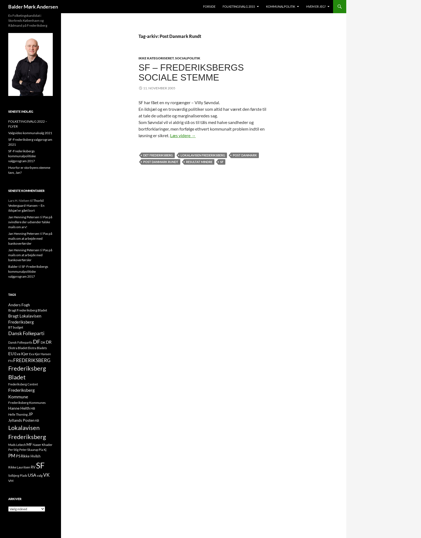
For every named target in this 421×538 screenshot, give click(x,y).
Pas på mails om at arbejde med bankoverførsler (30, 238)
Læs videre (183, 135)
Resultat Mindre (199, 162)
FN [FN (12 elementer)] (10, 361)
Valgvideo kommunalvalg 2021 (30, 133)
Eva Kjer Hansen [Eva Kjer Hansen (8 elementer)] (40, 354)
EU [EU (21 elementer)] (11, 353)
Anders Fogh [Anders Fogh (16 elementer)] (19, 304)
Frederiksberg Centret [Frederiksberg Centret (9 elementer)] (23, 384)
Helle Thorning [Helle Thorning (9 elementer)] (18, 414)
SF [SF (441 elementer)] (40, 465)
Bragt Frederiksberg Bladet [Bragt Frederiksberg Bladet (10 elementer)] (27, 310)
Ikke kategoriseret (156, 58)
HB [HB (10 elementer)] (33, 408)
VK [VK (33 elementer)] (46, 475)
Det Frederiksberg (158, 155)
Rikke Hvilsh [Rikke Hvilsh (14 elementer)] (30, 456)
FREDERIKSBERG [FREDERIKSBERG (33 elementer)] (31, 360)
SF (221, 162)
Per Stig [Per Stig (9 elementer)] (13, 449)
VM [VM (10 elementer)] (10, 480)
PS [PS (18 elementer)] (18, 456)
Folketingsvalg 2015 (239, 6)
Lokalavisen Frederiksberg (203, 155)
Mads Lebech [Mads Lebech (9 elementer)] (17, 444)
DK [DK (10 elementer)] (43, 342)
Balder (13, 266)
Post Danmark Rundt (160, 162)
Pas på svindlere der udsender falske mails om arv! (30, 222)
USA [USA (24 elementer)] (32, 475)
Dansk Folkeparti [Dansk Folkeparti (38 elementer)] (26, 333)
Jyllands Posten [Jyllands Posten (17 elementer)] (21, 420)
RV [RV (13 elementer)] (33, 467)
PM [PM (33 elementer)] (11, 456)
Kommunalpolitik (280, 6)
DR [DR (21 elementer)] (49, 342)
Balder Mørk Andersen (33, 7)
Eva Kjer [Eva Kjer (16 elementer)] (21, 353)
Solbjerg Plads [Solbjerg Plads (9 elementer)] (17, 475)
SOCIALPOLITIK (187, 58)
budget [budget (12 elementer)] (18, 327)
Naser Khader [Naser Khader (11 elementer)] (42, 445)
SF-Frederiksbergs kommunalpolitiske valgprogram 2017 (22, 156)
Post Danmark (245, 155)
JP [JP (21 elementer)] (30, 414)
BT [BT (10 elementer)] (10, 327)
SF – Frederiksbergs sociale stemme (191, 72)
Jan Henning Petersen (23, 217)
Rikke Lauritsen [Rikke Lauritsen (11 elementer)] (19, 467)
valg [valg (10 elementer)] (40, 475)
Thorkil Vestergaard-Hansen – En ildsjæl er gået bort (26, 205)
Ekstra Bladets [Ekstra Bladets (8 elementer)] (37, 348)
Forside (209, 6)
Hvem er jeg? (316, 6)
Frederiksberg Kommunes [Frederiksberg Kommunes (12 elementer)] (27, 403)
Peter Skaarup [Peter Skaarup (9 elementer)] (28, 449)
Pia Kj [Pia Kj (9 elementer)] (42, 449)
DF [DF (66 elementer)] (36, 341)
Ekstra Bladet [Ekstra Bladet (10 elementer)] (17, 348)
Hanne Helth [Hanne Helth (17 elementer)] (19, 408)
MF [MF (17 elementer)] (29, 444)
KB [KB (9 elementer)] (37, 420)
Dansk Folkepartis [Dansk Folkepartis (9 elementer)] (20, 342)
